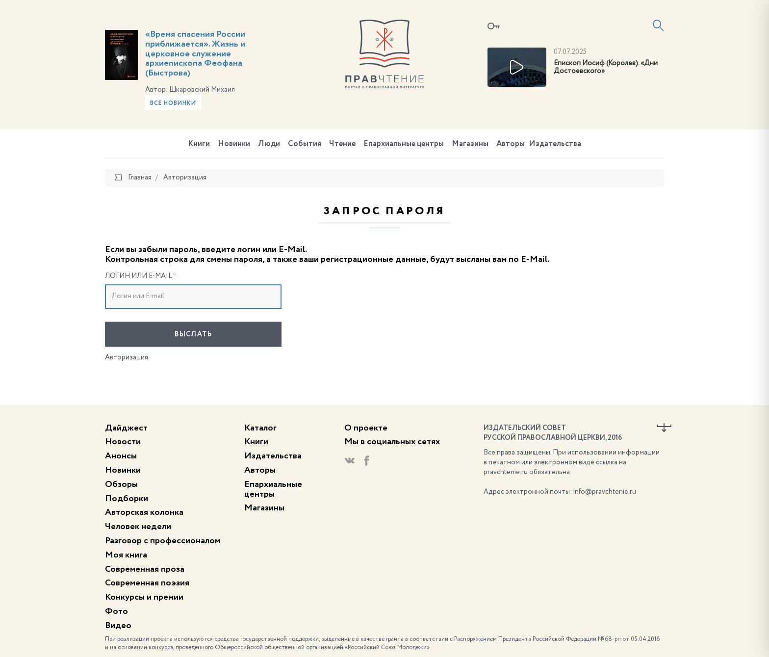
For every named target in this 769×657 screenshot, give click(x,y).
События (304, 144)
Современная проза (144, 569)
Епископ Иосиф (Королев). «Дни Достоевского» (606, 67)
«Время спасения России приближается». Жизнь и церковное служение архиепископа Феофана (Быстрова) (195, 53)
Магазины (470, 144)
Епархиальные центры (403, 144)
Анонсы (121, 456)
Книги (199, 144)
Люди (269, 144)
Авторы (510, 144)
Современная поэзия (147, 583)
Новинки (234, 144)
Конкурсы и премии (144, 597)
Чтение (342, 144)
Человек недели (138, 526)
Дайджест (126, 428)
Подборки (126, 498)
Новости (123, 441)
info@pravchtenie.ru (604, 491)
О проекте (365, 428)
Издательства (555, 144)
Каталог (260, 428)
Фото (116, 611)
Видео (118, 625)
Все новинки (173, 103)
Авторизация (126, 357)
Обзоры (121, 484)
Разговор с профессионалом (162, 540)
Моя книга (126, 555)
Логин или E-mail (141, 276)
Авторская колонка (144, 512)
